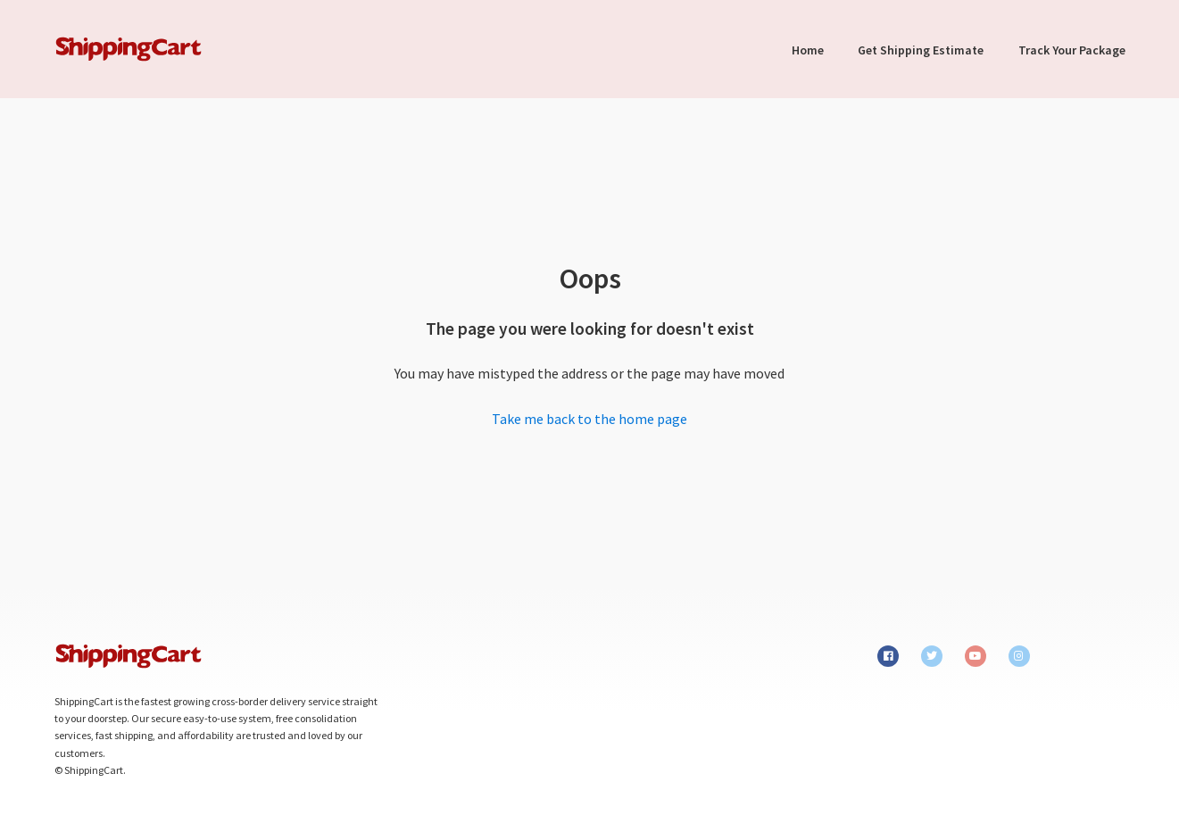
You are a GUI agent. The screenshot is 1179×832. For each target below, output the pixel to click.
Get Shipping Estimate (921, 50)
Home (808, 50)
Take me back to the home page (589, 419)
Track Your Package (1071, 50)
